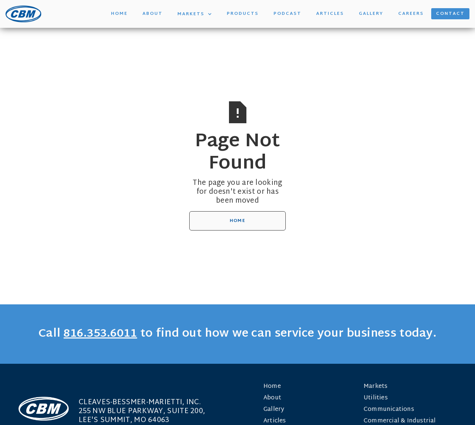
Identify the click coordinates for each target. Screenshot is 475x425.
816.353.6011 (100, 334)
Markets (375, 386)
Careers (411, 14)
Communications (389, 409)
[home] (23, 14)
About (152, 14)
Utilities (376, 398)
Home (119, 14)
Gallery (371, 14)
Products (243, 14)
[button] (194, 14)
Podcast (287, 14)
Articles (330, 14)
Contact (450, 14)
